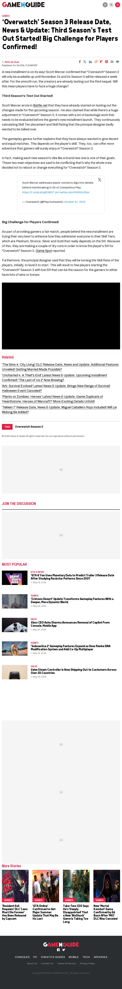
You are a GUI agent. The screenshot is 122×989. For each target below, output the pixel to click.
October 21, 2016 (74, 201)
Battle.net (40, 105)
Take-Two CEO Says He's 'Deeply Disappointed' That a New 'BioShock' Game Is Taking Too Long (76, 913)
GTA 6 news (37, 572)
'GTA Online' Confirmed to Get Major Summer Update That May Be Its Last (45, 912)
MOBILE (74, 957)
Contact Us (47, 963)
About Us (32, 963)
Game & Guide (17, 436)
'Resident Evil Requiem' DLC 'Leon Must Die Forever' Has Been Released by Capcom (14, 912)
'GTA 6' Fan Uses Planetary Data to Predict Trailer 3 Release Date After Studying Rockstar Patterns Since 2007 (72, 576)
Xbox (34, 619)
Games (6, 16)
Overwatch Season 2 (29, 426)
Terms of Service (66, 963)
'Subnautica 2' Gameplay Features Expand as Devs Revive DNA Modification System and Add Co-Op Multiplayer (70, 647)
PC (35, 957)
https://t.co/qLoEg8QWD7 (38, 192)
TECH (86, 957)
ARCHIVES (100, 957)
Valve (34, 666)
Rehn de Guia (12, 61)
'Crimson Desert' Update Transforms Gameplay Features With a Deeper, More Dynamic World (72, 600)
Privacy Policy (87, 963)
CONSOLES (22, 957)
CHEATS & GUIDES (53, 957)
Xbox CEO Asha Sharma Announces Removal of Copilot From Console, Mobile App (70, 623)
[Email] (112, 62)
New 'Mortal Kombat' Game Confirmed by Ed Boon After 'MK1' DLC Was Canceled (105, 912)
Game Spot (44, 250)
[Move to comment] (117, 62)
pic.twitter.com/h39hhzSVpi (72, 192)
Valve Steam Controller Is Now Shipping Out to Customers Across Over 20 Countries (73, 671)
